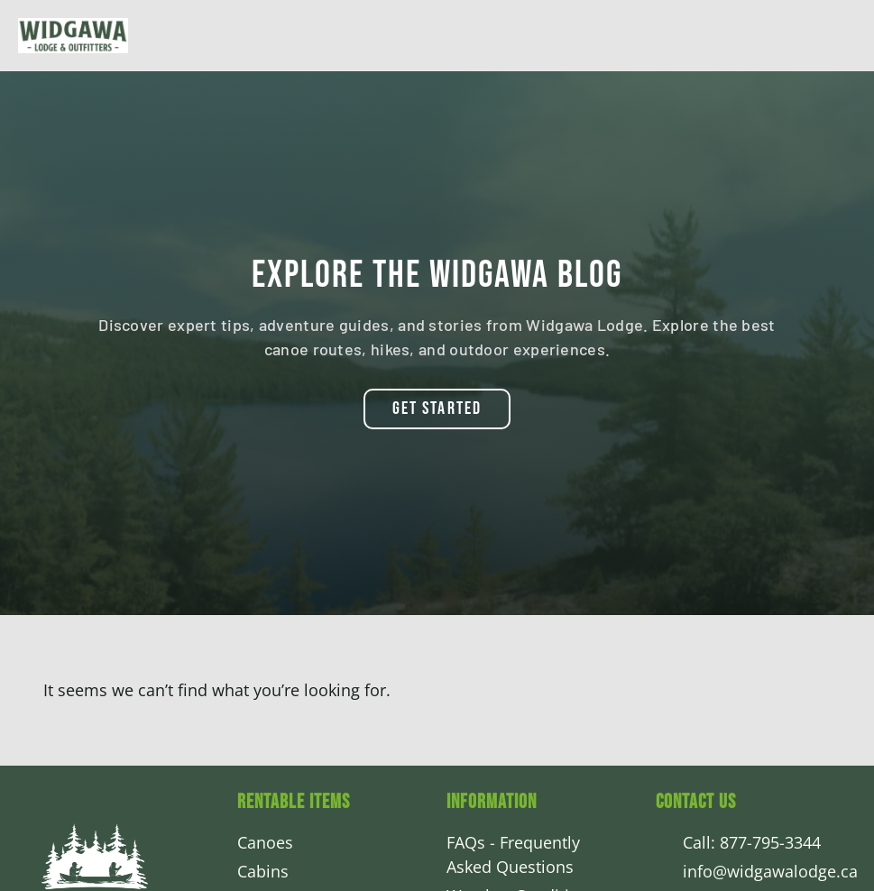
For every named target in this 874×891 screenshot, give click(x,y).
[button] (437, 408)
